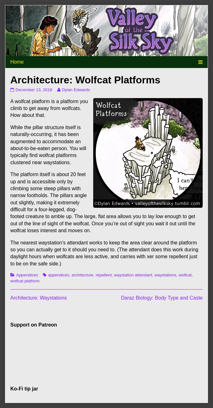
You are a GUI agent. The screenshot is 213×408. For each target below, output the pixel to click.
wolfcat (185, 275)
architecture (83, 275)
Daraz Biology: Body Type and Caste (162, 298)
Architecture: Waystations (38, 298)
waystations (165, 275)
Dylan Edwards (76, 89)
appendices (58, 275)
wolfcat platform (24, 281)
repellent (104, 275)
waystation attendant (133, 275)
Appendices (27, 275)
